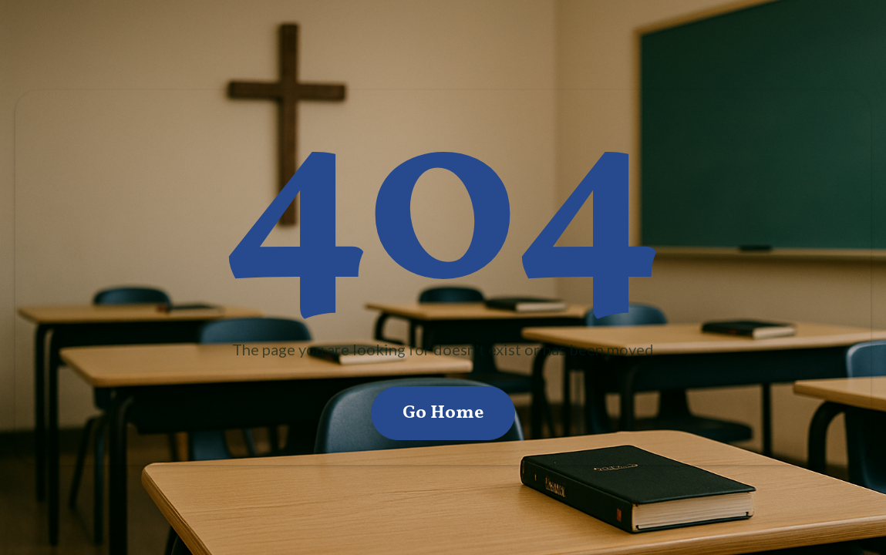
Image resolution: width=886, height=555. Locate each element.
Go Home (443, 413)
